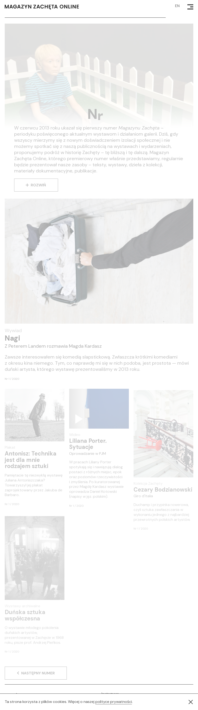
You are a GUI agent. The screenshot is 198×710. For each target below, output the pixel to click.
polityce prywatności (113, 701)
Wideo (74, 437)
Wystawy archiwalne (22, 609)
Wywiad (13, 330)
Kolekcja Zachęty (148, 486)
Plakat (10, 450)
